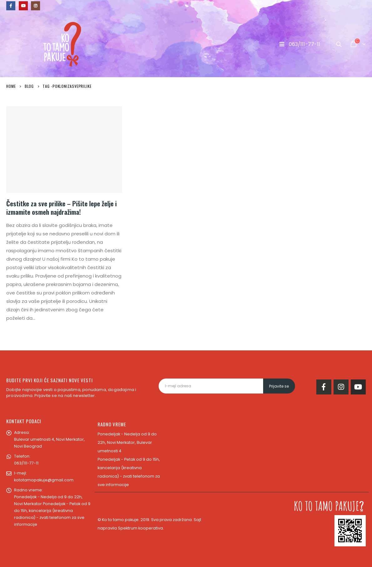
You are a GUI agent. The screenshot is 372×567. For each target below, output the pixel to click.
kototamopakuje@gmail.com (44, 480)
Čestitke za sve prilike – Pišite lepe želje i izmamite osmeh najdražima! (61, 207)
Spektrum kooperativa (140, 528)
